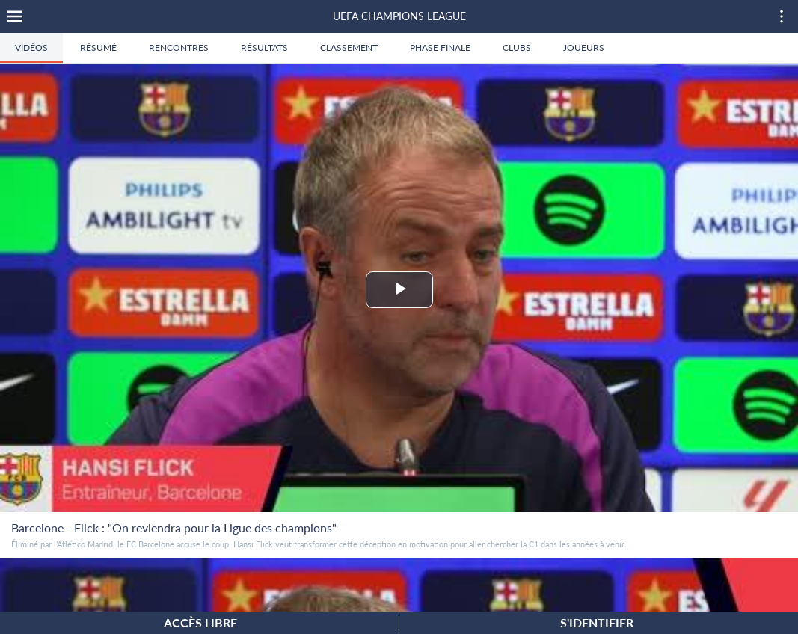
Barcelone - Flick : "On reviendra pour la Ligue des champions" (174, 527)
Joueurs (583, 47)
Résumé (98, 47)
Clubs (517, 47)
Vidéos (31, 47)
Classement (349, 47)
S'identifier (596, 622)
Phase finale (440, 47)
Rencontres (179, 47)
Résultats (264, 47)
